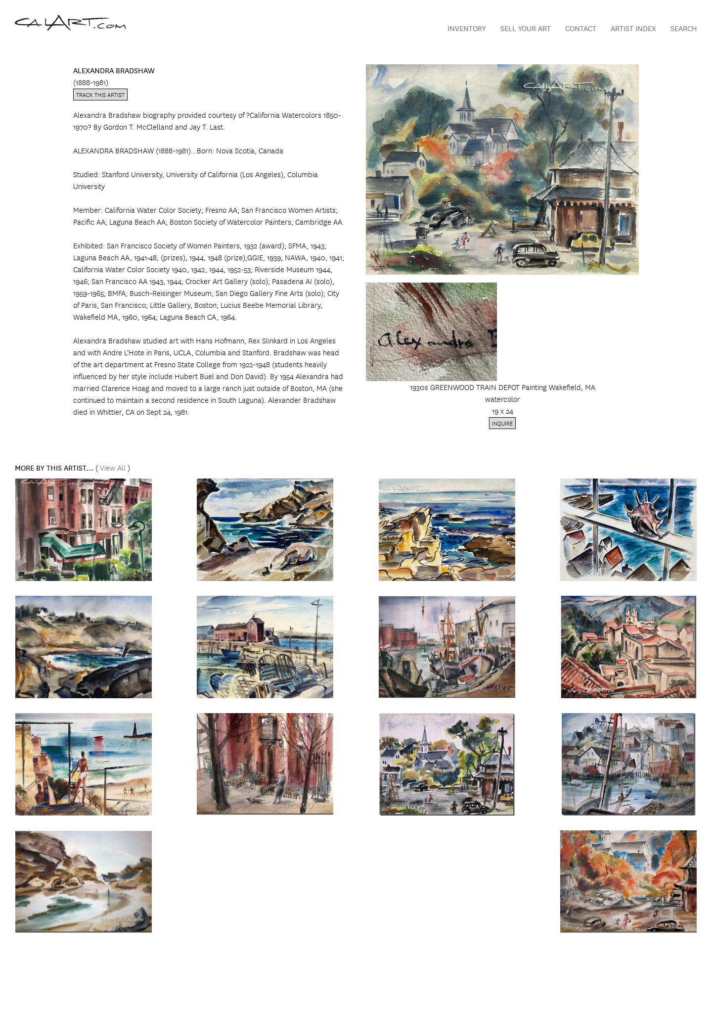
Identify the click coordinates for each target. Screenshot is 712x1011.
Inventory (466, 28)
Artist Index (633, 28)
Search (683, 28)
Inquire (502, 423)
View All (113, 467)
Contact (580, 28)
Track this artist (100, 94)
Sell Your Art (525, 28)
